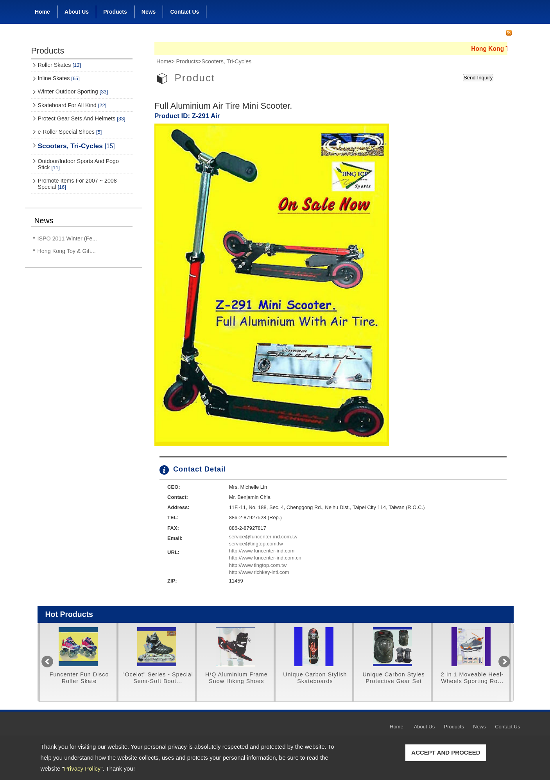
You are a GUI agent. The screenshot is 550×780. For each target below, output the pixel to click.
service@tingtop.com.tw (256, 544)
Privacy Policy (82, 768)
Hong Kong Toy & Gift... (67, 251)
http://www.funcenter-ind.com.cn (265, 558)
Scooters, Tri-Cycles (76, 146)
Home (42, 12)
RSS (509, 33)
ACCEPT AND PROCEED (445, 752)
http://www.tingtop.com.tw (258, 565)
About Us (76, 10)
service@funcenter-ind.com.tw (263, 537)
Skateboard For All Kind (72, 105)
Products (115, 10)
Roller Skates (59, 65)
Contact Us (184, 12)
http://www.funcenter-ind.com (262, 551)
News (149, 12)
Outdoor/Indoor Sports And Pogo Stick (78, 164)
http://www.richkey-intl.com (259, 572)
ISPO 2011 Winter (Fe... (67, 238)
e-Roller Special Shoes (70, 132)
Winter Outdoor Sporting (73, 91)
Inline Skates (59, 78)
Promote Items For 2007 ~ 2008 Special (77, 184)
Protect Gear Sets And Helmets (81, 118)
